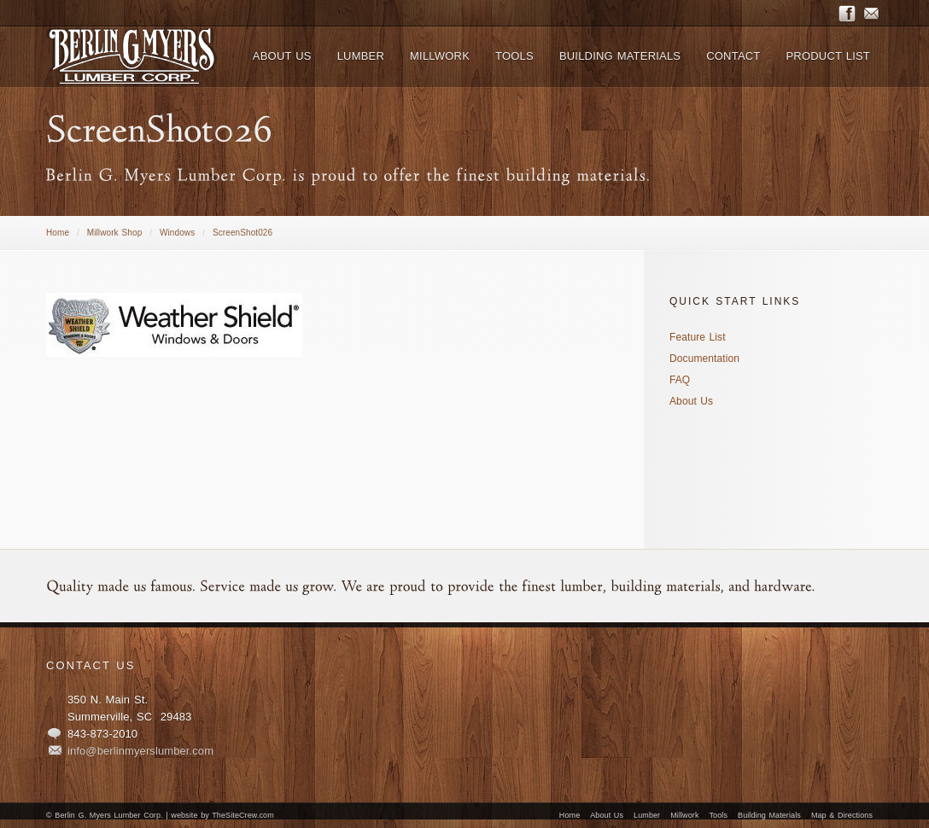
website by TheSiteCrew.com (222, 815)
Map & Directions (842, 815)
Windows (177, 232)
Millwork (684, 815)
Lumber (647, 815)
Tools (719, 815)
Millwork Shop (115, 232)
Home (57, 232)
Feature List (697, 337)
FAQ (679, 380)
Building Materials (769, 815)
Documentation (704, 358)
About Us (691, 401)
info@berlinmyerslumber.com (140, 750)
